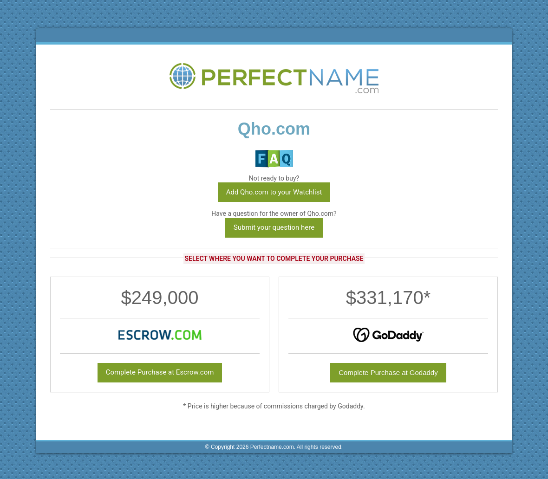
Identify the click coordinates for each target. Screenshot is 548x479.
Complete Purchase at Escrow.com (160, 372)
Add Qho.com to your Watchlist (274, 192)
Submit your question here (274, 227)
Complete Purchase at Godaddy (388, 372)
